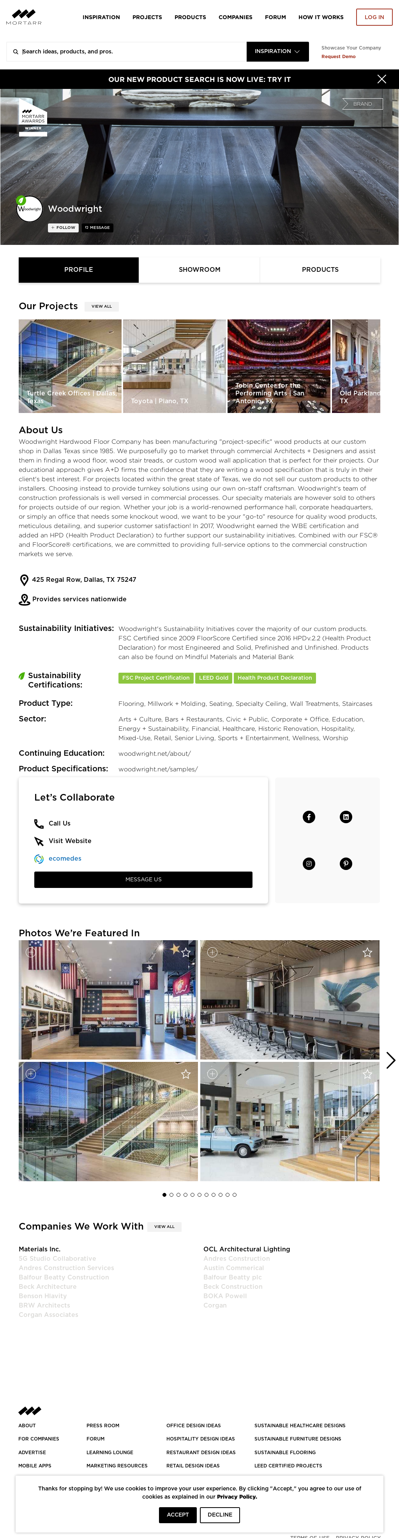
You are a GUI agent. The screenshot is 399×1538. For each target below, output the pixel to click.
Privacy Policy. (237, 1496)
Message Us (143, 879)
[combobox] (278, 52)
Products (190, 17)
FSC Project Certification (156, 678)
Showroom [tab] (200, 270)
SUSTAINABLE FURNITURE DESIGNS (297, 1439)
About (27, 1425)
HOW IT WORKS (321, 17)
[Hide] (382, 79)
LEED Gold (213, 678)
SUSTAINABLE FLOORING (285, 1452)
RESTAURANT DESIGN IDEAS (201, 1452)
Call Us (60, 823)
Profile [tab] (78, 270)
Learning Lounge (110, 1452)
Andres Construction (236, 1259)
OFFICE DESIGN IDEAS (193, 1425)
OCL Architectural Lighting (246, 1249)
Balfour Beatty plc (232, 1277)
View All (102, 306)
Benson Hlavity (43, 1296)
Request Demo (338, 56)
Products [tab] (320, 270)
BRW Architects (44, 1305)
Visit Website (70, 841)
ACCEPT (178, 1515)
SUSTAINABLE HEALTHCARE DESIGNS (300, 1425)
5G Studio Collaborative (57, 1259)
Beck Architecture (48, 1287)
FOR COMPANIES (38, 1439)
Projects (147, 17)
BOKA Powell (225, 1296)
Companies (235, 17)
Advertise (32, 1452)
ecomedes (65, 859)
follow (65, 228)
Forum (275, 17)
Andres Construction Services (66, 1268)
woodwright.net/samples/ (158, 769)
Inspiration (101, 17)
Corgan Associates (48, 1315)
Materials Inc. (39, 1249)
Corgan (215, 1305)
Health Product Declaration (275, 678)
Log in (374, 17)
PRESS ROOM (103, 1425)
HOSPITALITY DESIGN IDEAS (200, 1439)
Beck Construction (233, 1287)
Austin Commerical (233, 1268)
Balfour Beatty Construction (64, 1277)
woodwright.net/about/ (154, 753)
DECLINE (220, 1515)
